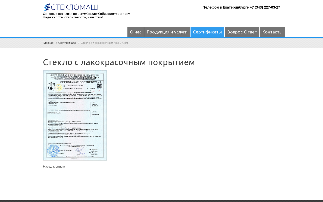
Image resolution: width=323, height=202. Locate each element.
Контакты (272, 31)
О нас (135, 31)
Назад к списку (54, 166)
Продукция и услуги (167, 31)
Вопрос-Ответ (242, 31)
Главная (48, 42)
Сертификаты (207, 31)
